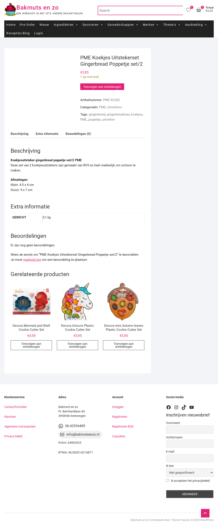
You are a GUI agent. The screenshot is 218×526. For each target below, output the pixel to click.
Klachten (10, 416)
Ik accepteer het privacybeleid (188, 480)
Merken (151, 24)
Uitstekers (114, 107)
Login (38, 33)
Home (11, 24)
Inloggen (118, 407)
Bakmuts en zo (37, 7)
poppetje (94, 119)
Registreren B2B (122, 426)
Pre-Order (27, 24)
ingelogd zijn (32, 260)
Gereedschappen (123, 24)
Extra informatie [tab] (47, 134)
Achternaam (174, 437)
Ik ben (170, 466)
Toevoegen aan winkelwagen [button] (31, 345)
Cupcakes (118, 436)
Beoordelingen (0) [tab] (78, 134)
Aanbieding (196, 24)
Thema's (172, 24)
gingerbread (97, 114)
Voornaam (173, 423)
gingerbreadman (118, 114)
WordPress (207, 520)
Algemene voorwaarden (20, 426)
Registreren (119, 416)
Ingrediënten (66, 24)
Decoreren (93, 24)
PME (102, 107)
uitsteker (108, 119)
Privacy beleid (13, 436)
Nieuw (44, 24)
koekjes (136, 114)
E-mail (170, 451)
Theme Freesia (180, 520)
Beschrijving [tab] (20, 134)
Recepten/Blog (18, 33)
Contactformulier (15, 407)
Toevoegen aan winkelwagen (102, 86)
